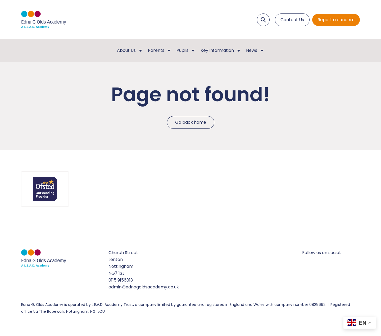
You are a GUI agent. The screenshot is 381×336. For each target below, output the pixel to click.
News (251, 50)
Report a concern (336, 20)
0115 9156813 (120, 280)
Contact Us (292, 20)
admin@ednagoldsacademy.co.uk (143, 287)
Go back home (190, 122)
